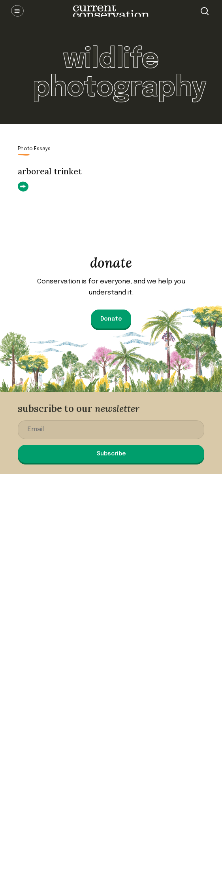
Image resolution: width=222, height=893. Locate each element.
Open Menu (17, 11)
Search (205, 11)
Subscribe (111, 454)
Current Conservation (110, 11)
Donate (111, 319)
